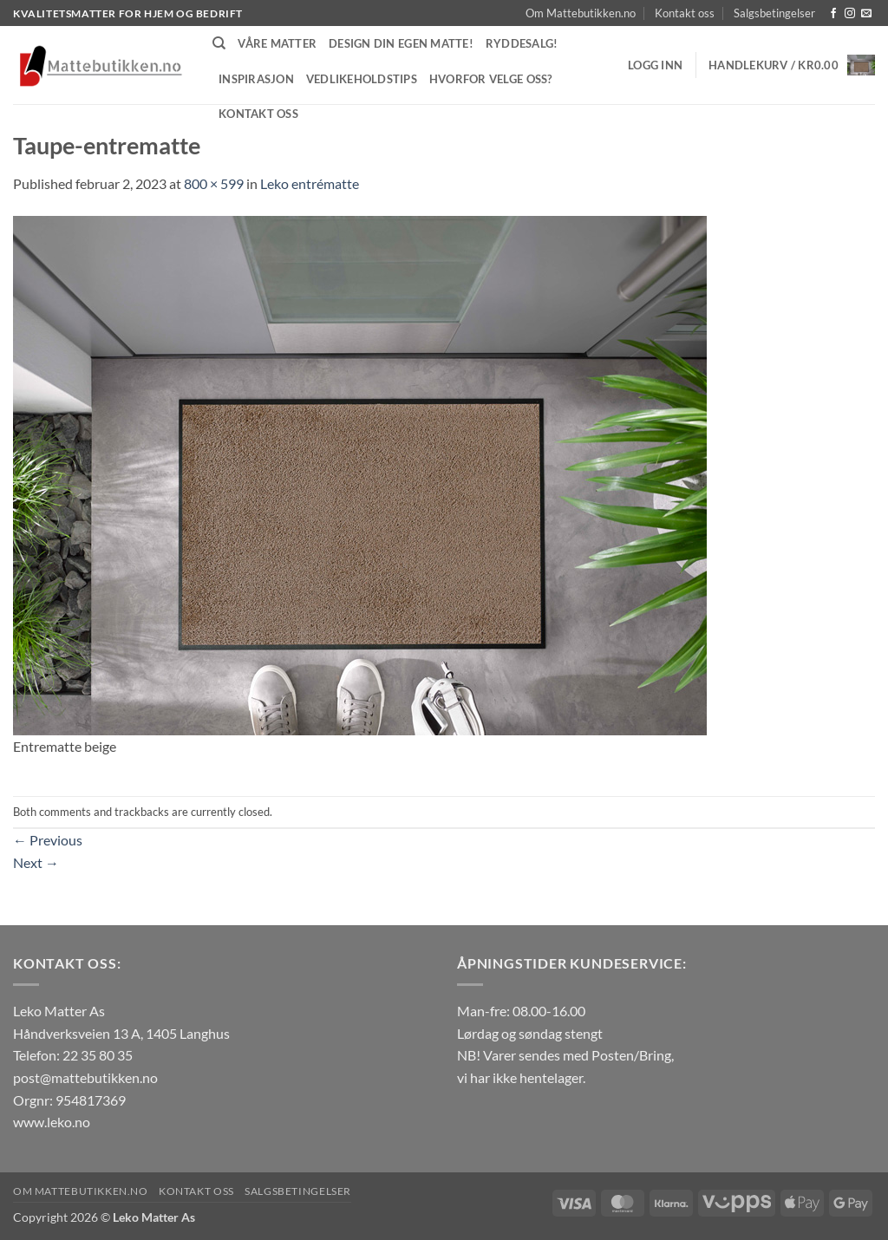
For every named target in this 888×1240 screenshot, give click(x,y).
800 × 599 (214, 183)
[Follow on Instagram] (850, 14)
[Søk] (218, 43)
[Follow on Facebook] (833, 14)
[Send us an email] (866, 14)
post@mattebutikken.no (85, 1077)
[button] (655, 65)
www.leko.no (51, 1121)
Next (36, 862)
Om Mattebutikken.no (581, 13)
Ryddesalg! (522, 43)
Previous (47, 840)
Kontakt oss (685, 13)
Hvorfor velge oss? (490, 79)
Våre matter (277, 43)
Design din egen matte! (401, 43)
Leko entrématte (309, 183)
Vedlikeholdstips (361, 79)
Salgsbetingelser (774, 13)
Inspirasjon (256, 79)
